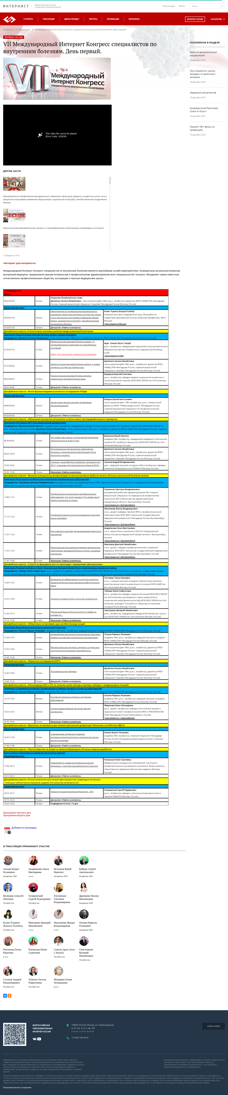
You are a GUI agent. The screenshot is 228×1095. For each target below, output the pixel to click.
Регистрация (169, 6)
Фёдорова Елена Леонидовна (63, 981)
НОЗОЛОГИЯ (216, 19)
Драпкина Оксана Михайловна (89, 897)
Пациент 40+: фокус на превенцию (202, 128)
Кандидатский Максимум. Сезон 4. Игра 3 (204, 110)
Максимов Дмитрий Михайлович (39, 924)
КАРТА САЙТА (213, 1026)
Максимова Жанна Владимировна (64, 924)
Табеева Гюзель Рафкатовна (37, 981)
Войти (182, 6)
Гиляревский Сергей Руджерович (39, 897)
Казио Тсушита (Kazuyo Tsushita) (13, 924)
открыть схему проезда (83, 1031)
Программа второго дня (16, 815)
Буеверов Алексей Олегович (13, 897)
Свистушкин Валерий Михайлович (86, 952)
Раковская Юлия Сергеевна (37, 951)
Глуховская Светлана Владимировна (62, 899)
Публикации (113, 19)
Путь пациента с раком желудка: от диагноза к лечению (202, 73)
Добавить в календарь (20, 827)
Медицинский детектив (203, 92)
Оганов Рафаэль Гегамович (88, 924)
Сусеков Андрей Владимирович (12, 981)
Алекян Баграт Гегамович (11, 870)
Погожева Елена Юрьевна (12, 951)
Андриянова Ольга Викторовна (38, 870)
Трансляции (48, 19)
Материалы (134, 19)
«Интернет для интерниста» (19, 263)
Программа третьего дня (17, 812)
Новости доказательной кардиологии (203, 54)
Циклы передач (71, 19)
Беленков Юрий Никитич (62, 870)
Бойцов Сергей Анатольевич (87, 870)
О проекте (28, 19)
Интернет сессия (195, 19)
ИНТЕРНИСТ (17, 6)
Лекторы (93, 19)
